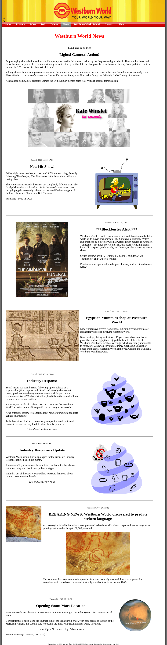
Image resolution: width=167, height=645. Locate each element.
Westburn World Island (87, 24)
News (66, 24)
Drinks (54, 24)
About (122, 24)
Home (7, 24)
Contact (109, 24)
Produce (20, 24)
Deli (43, 24)
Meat (33, 24)
